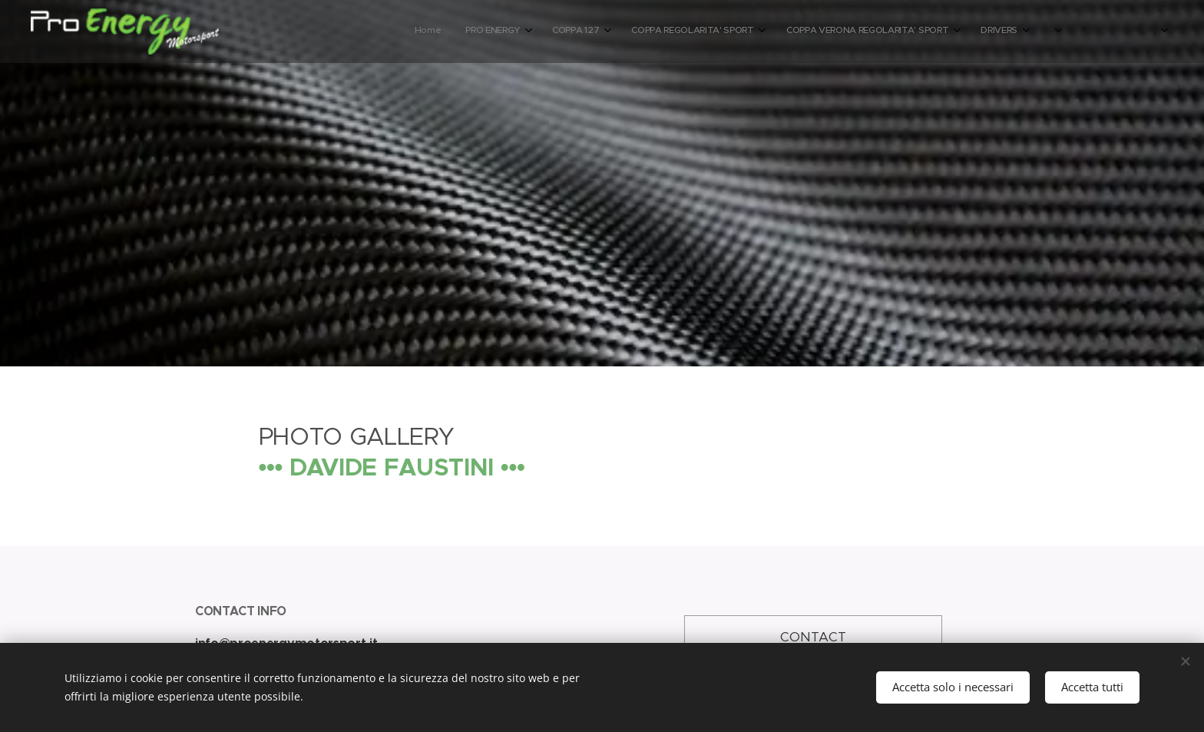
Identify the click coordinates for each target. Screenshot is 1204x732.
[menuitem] (886, 31)
